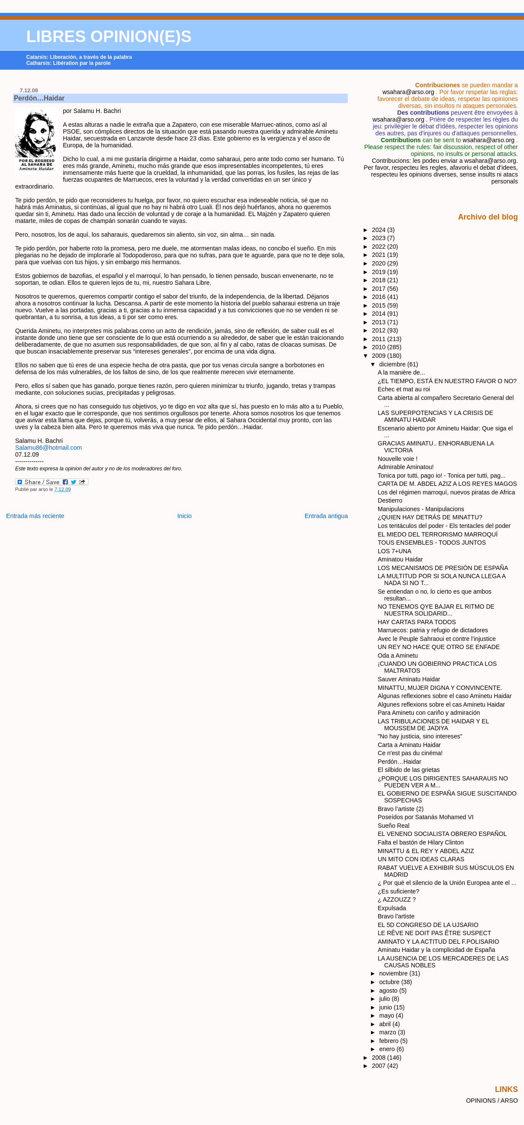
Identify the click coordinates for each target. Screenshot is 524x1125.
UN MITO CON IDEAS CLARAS (421, 859)
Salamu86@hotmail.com (48, 447)
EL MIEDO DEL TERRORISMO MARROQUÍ (438, 534)
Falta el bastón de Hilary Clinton (421, 842)
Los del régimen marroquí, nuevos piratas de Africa (446, 492)
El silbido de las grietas (409, 769)
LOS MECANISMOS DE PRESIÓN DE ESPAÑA (443, 567)
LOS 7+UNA (394, 551)
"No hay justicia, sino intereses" (420, 736)
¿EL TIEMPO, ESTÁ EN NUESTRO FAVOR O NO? (447, 381)
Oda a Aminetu (398, 655)
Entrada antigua (326, 515)
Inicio (185, 515)
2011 (379, 338)
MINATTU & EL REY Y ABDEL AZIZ (426, 851)
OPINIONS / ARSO (492, 1100)
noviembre (394, 973)
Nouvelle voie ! (398, 458)
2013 (379, 322)
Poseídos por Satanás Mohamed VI (426, 817)
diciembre (393, 364)
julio (385, 998)
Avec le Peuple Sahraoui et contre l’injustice (437, 638)
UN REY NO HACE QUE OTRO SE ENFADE (439, 646)
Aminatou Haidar (400, 559)
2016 (379, 296)
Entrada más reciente (35, 515)
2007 (379, 1065)
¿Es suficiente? (399, 891)
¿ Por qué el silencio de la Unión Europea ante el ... (447, 882)
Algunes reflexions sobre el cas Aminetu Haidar (441, 704)
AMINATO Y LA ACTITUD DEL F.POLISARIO (438, 941)
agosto (389, 990)
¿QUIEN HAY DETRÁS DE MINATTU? (430, 517)
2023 (379, 238)
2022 (379, 246)
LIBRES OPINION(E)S (109, 36)
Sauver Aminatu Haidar (409, 679)
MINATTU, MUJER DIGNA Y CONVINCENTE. (440, 687)
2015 (379, 305)
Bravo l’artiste (396, 916)
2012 (379, 330)
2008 (379, 1057)
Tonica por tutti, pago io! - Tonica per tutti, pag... (442, 475)
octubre (390, 982)
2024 (379, 229)
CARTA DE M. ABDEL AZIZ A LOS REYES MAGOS (447, 483)
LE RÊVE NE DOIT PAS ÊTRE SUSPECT (434, 933)
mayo (387, 1015)
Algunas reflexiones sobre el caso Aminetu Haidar (445, 695)
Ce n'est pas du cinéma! (410, 753)
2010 (379, 347)
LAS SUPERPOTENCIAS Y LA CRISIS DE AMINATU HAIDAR (435, 416)
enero (387, 1049)
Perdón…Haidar (39, 98)
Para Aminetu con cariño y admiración (429, 712)
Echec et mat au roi (404, 389)
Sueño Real (394, 825)
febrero (389, 1040)
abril (385, 1024)
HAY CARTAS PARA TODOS (417, 622)
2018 (379, 280)
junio (386, 1007)
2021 (379, 254)
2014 (379, 313)
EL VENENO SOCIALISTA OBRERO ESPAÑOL (442, 833)
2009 (379, 355)
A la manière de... (401, 372)
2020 (379, 263)
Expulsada (392, 908)
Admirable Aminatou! (406, 466)
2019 (379, 271)
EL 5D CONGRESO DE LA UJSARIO (428, 924)
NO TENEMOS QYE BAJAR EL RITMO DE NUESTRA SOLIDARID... (436, 610)
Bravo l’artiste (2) (401, 808)
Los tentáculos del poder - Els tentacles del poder (444, 525)
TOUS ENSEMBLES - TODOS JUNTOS (432, 542)
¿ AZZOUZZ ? (397, 899)
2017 (379, 288)
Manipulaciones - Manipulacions (421, 509)
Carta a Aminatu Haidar (409, 744)
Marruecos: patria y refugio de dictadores (433, 630)
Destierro (390, 500)
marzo (388, 1032)
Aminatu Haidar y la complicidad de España (436, 949)
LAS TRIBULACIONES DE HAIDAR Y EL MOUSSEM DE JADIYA (433, 725)
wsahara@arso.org (408, 91)
